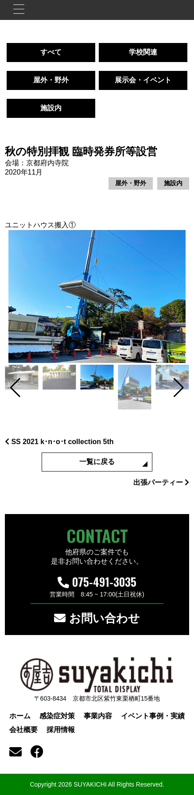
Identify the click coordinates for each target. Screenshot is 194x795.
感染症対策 (57, 716)
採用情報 (61, 729)
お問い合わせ (97, 618)
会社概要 (23, 729)
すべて (51, 52)
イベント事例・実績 (153, 716)
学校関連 (143, 52)
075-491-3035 (97, 581)
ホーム (20, 716)
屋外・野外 (51, 80)
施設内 (51, 108)
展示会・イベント (143, 80)
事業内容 (98, 716)
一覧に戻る (97, 464)
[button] (15, 388)
